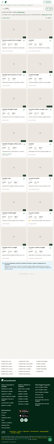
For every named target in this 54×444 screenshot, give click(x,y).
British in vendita (22, 391)
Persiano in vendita (23, 401)
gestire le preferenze (22, 439)
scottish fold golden (41, 369)
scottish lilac (39, 371)
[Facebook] (22, 420)
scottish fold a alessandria (26, 363)
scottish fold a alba (24, 361)
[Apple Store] (24, 415)
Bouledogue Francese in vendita (7, 399)
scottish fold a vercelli (7, 374)
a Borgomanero (21, 12)
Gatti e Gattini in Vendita (24, 385)
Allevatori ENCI (5, 425)
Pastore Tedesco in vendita (8, 396)
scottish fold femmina (24, 374)
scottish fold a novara (7, 369)
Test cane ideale (5, 427)
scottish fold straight (41, 361)
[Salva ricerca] (50, 439)
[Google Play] (24, 411)
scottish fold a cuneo (6, 371)
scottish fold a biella (6, 363)
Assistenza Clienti (6, 417)
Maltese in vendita (6, 405)
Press (2, 420)
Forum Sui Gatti (39, 397)
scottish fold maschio (24, 371)
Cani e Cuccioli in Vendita (7, 385)
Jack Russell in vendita (7, 403)
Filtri (49, 9)
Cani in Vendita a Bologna (41, 392)
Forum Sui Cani (39, 394)
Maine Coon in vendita (24, 389)
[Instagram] (26, 420)
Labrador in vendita (6, 394)
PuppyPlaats (26, 431)
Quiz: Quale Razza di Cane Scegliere (42, 400)
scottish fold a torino (6, 366)
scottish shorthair (40, 363)
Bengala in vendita (23, 396)
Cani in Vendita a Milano (41, 387)
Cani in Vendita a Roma (41, 389)
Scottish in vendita (23, 399)
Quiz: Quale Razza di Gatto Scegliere (42, 404)
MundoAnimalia (35, 431)
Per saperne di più (47, 14)
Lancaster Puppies (15, 432)
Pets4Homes (12, 431)
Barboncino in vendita (7, 391)
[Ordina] (49, 18)
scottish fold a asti (6, 361)
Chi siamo (3, 412)
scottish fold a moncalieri (25, 366)
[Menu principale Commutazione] (2, 2)
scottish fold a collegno (25, 369)
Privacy (3, 415)
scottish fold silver (41, 366)
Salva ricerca (5, 18)
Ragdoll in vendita (23, 394)
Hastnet (19, 431)
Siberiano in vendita (23, 404)
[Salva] (23, 40)
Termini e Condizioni (6, 422)
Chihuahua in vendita (6, 389)
